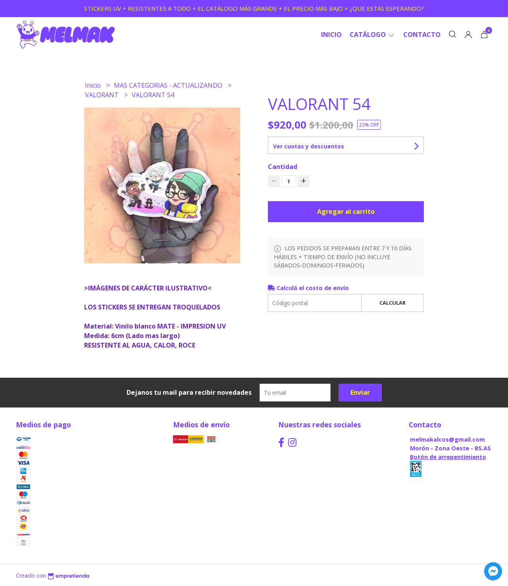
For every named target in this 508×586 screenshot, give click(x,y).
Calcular (392, 302)
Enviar (360, 392)
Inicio (331, 34)
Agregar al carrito (346, 211)
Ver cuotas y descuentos (308, 146)
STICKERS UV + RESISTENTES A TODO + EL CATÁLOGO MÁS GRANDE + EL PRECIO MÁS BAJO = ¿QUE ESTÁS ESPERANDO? (254, 8)
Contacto (422, 34)
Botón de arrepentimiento (448, 457)
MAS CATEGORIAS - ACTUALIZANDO (169, 85)
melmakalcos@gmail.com (447, 439)
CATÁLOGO (372, 34)
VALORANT (102, 94)
